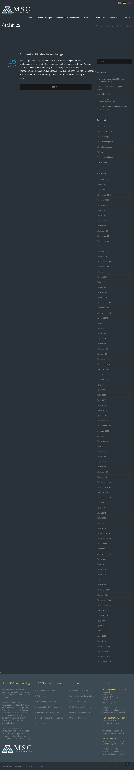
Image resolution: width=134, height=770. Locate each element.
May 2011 (102, 456)
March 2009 (102, 584)
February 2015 (104, 256)
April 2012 (102, 400)
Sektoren (87, 17)
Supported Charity (105, 157)
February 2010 (104, 533)
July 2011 (101, 446)
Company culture (105, 131)
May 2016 (102, 215)
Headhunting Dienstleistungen (49, 701)
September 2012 (104, 374)
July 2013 (101, 323)
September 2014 (104, 272)
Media (100, 152)
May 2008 (102, 631)
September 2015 (104, 246)
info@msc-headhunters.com (114, 710)
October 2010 (103, 492)
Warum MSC (114, 17)
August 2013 (103, 318)
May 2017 (102, 185)
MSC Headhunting (37, 766)
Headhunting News (105, 142)
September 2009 (104, 554)
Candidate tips (104, 126)
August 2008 (103, 615)
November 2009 (104, 543)
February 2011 (104, 472)
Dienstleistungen (45, 17)
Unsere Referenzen (78, 718)
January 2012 (103, 415)
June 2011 (102, 451)
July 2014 (101, 282)
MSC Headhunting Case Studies (50, 718)
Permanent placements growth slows (111, 87)
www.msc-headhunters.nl (113, 754)
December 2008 (104, 600)
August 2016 (103, 205)
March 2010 (102, 528)
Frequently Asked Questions (82, 696)
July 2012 (101, 384)
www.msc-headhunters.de (113, 733)
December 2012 (104, 359)
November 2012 (104, 364)
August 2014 (103, 277)
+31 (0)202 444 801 (110, 749)
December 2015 (104, 236)
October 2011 (103, 431)
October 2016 (103, 200)
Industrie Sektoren (78, 701)
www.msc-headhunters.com (114, 712)
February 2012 (104, 410)
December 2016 (104, 195)
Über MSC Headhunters (80, 712)
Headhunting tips (105, 147)
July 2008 (101, 620)
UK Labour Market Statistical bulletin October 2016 (113, 108)
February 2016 (104, 231)
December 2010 (104, 482)
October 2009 (103, 549)
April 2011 (102, 461)
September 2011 (104, 436)
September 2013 (104, 313)
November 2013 (104, 302)
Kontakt (127, 17)
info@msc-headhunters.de (113, 731)
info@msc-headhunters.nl (113, 751)
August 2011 (103, 441)
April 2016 (102, 220)
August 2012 (103, 379)
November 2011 (104, 426)
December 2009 (104, 538)
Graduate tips (103, 136)
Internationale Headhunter (67, 17)
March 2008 (102, 641)
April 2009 (102, 579)
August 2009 (103, 559)
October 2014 (103, 267)
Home (31, 17)
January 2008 (103, 651)
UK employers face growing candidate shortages (109, 100)
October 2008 (103, 610)
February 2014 (104, 297)
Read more (55, 87)
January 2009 (103, 595)
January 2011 (103, 477)
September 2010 (104, 497)
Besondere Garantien (46, 690)
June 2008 (102, 626)
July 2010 (101, 508)
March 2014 (102, 292)
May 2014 (102, 287)
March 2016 (102, 226)
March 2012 (102, 405)
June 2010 (102, 513)
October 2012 (103, 369)
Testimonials (99, 17)
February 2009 (104, 590)
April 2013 (102, 338)
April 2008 (102, 636)
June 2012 (102, 390)
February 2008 (104, 646)
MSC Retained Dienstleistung (82, 707)
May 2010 (102, 518)
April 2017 (102, 190)
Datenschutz (42, 696)
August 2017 (103, 179)
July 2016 (101, 210)
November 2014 (104, 261)
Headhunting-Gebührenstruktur (50, 707)
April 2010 (102, 523)
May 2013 (102, 333)
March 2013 (102, 343)
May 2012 (102, 395)
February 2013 (104, 349)
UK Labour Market (106, 94)
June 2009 (102, 569)
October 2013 (103, 308)
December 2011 (104, 420)
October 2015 (103, 241)
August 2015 (103, 251)
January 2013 (103, 354)
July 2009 (101, 564)
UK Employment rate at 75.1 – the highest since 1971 (112, 80)
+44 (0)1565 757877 (110, 707)
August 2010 (103, 502)
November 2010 (104, 487)
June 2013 (102, 328)
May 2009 (102, 574)
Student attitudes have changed (42, 54)
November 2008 (104, 605)
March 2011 (102, 467)
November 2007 (104, 661)
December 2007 (104, 656)
